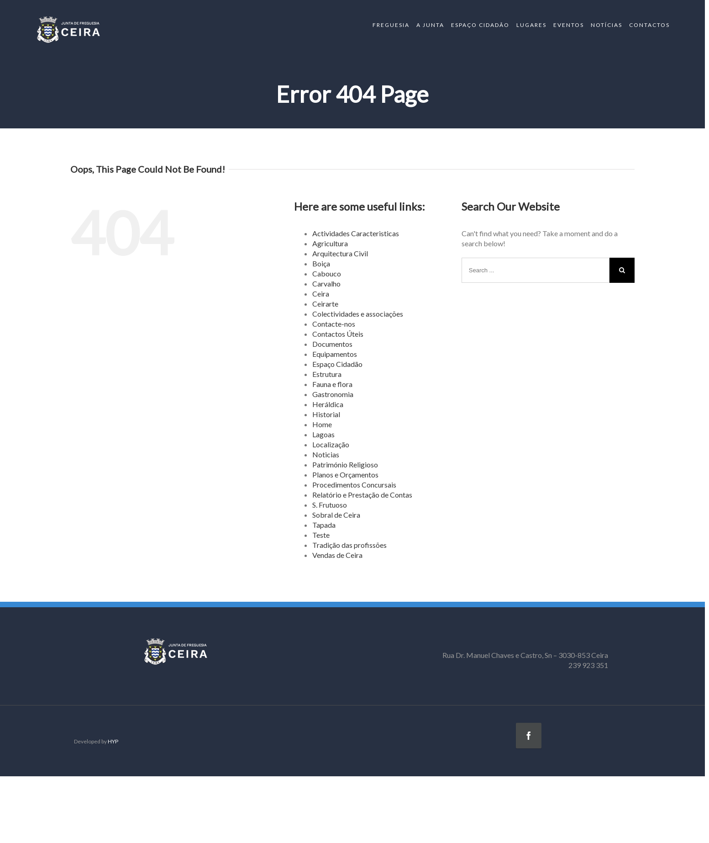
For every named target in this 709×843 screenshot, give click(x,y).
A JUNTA (430, 24)
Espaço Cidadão (337, 364)
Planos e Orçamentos (345, 474)
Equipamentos (334, 354)
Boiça (321, 263)
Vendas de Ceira (337, 555)
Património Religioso (345, 464)
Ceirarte (325, 303)
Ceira (320, 293)
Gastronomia (332, 394)
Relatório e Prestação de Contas (362, 494)
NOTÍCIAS (606, 24)
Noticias (325, 454)
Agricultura (330, 243)
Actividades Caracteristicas (355, 233)
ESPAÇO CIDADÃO (480, 24)
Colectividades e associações (357, 313)
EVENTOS (568, 24)
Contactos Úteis (337, 333)
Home (322, 424)
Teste (321, 534)
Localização (330, 444)
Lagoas (323, 434)
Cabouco (326, 273)
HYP (113, 741)
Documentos (332, 343)
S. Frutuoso (329, 504)
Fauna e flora (332, 384)
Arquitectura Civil (340, 253)
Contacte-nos (333, 323)
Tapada (324, 524)
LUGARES (531, 24)
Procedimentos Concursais (354, 484)
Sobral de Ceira (336, 514)
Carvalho (326, 283)
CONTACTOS (649, 24)
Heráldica (327, 404)
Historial (326, 414)
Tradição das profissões (349, 545)
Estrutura (326, 374)
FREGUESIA (391, 24)
